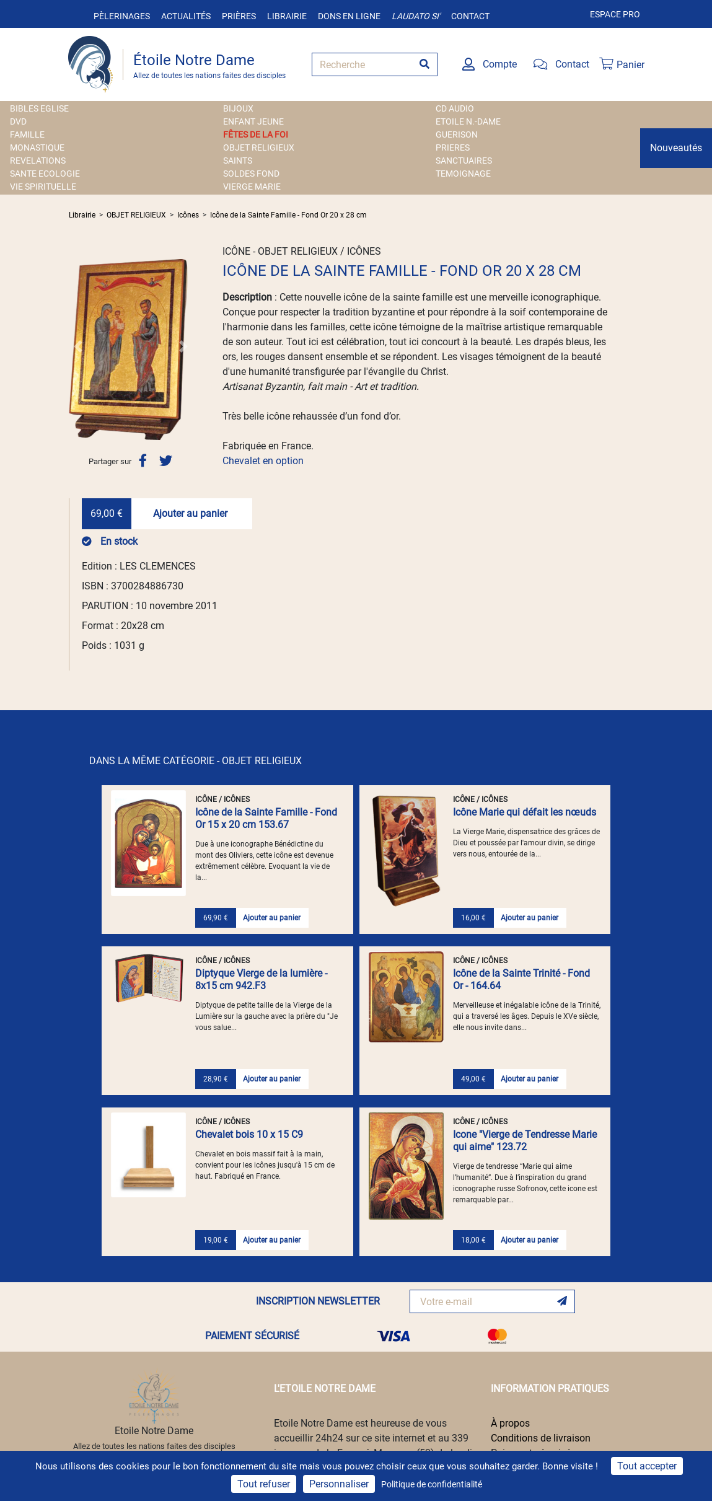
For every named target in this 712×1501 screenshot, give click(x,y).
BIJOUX (238, 108)
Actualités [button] (186, 16)
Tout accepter (647, 1466)
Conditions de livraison (541, 1438)
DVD (18, 121)
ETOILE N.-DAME (468, 121)
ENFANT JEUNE (253, 121)
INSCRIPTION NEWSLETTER (318, 1301)
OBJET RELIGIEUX (258, 147)
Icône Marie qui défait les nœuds (524, 812)
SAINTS (237, 160)
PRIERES (453, 147)
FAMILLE (27, 134)
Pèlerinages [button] (122, 16)
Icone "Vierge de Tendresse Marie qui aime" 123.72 (525, 1141)
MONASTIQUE (37, 147)
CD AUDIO (455, 108)
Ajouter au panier (190, 513)
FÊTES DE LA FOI (255, 134)
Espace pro (615, 14)
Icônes (188, 215)
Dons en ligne (349, 16)
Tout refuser (263, 1484)
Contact (470, 16)
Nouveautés (676, 148)
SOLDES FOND (251, 173)
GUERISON (457, 134)
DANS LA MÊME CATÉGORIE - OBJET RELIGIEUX (195, 761)
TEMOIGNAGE (463, 173)
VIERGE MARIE (252, 186)
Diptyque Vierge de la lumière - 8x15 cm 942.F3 (261, 979)
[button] (78, 346)
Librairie (287, 16)
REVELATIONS (38, 160)
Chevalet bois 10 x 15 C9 (249, 1134)
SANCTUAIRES (464, 160)
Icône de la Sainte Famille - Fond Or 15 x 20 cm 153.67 (266, 818)
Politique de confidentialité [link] (431, 1484)
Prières (239, 16)
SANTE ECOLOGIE (45, 173)
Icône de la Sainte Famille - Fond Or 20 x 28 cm (288, 215)
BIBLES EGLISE (39, 108)
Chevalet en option (263, 461)
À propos (510, 1423)
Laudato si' (416, 16)
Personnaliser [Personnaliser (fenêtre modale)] (339, 1484)
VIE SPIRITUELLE (43, 186)
